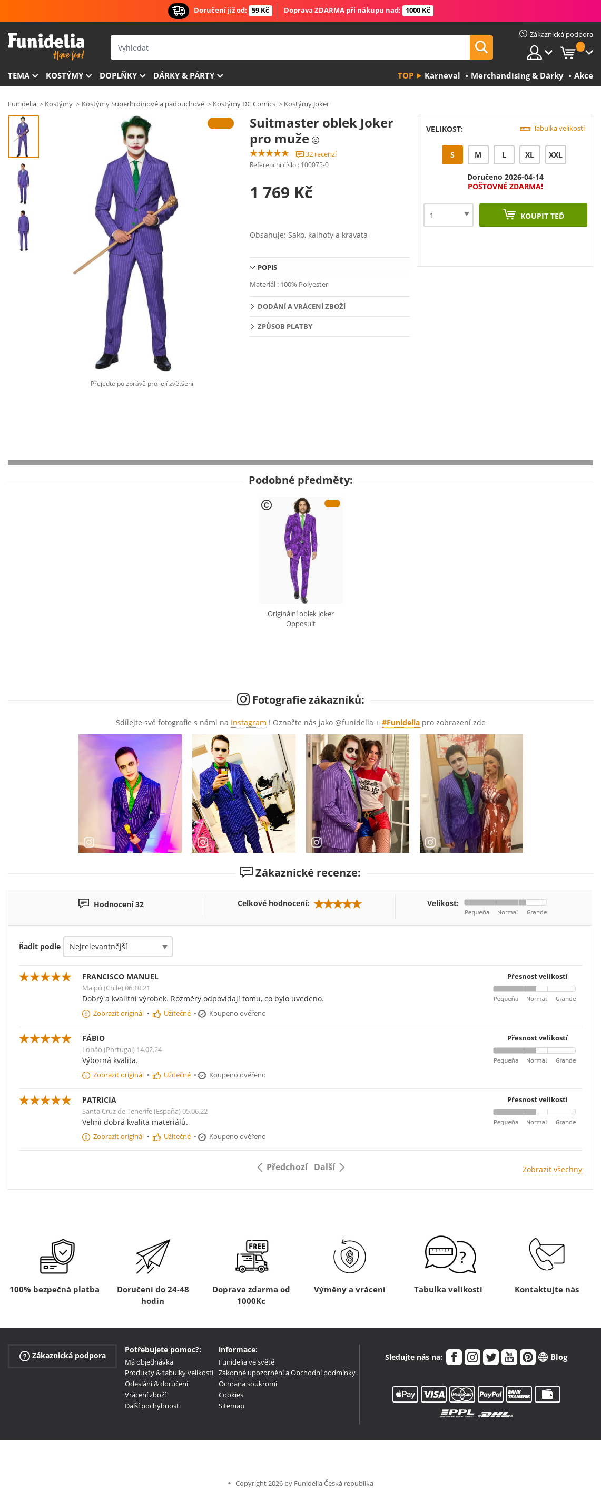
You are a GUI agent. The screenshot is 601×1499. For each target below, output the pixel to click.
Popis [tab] (267, 267)
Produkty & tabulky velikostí (169, 1372)
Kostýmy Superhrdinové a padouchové (143, 104)
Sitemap (231, 1405)
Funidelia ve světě (246, 1362)
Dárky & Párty (183, 75)
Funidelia (22, 104)
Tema (18, 75)
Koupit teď (541, 216)
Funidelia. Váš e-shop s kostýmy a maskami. (46, 47)
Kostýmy (64, 75)
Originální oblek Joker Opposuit (301, 619)
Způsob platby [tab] (285, 326)
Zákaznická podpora (62, 1355)
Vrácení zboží (145, 1394)
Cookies (231, 1394)
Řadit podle (40, 946)
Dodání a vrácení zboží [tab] (302, 306)
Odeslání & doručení (156, 1383)
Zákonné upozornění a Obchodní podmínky (287, 1372)
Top (405, 75)
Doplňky (118, 75)
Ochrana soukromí (248, 1383)
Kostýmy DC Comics (244, 104)
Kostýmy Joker (306, 104)
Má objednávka (149, 1362)
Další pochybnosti (153, 1405)
